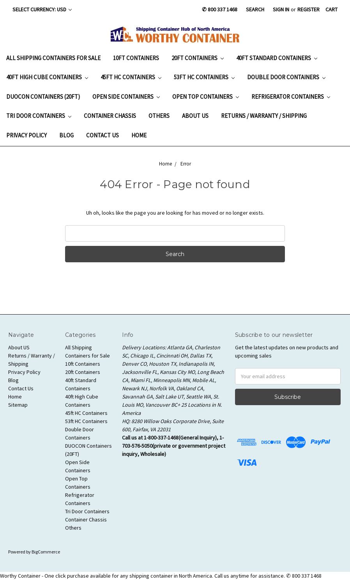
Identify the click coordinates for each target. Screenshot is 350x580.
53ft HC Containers (204, 77)
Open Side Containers (126, 96)
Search (255, 9)
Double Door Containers (286, 77)
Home (139, 135)
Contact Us (102, 135)
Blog (66, 135)
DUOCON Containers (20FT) (43, 96)
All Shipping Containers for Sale (53, 58)
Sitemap (18, 404)
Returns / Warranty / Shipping (264, 115)
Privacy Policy (26, 135)
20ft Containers (197, 58)
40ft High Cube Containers (47, 77)
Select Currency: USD (42, 9)
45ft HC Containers (131, 77)
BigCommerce (46, 552)
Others (159, 115)
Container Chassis (110, 115)
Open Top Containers (205, 96)
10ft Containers (136, 58)
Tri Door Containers (38, 115)
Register (308, 9)
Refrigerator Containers (290, 96)
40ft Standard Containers (276, 58)
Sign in (281, 9)
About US (195, 115)
